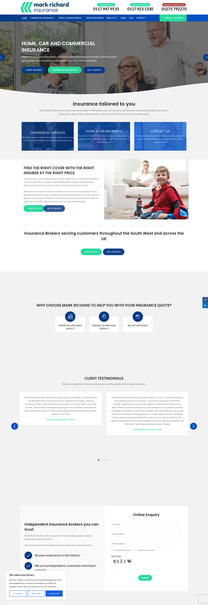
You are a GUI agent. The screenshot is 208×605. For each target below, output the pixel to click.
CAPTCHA (116, 556)
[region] (36, 584)
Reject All (36, 593)
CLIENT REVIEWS (33, 70)
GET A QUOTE (93, 70)
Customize (18, 593)
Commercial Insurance (122, 550)
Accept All (54, 593)
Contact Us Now (173, 18)
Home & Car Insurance (146, 550)
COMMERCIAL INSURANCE (64, 70)
